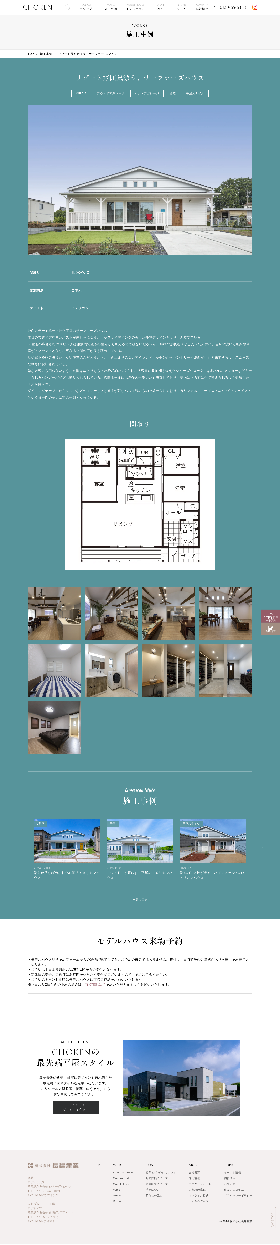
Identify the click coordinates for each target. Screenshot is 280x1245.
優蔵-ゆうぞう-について (161, 1174)
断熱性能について (157, 1179)
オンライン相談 (198, 1197)
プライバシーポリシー (238, 1197)
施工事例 (46, 53)
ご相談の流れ (197, 1191)
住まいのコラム (234, 1191)
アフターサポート (200, 1185)
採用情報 (194, 1179)
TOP (31, 53)
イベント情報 (232, 1174)
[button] (21, 848)
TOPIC (229, 1166)
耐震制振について (157, 1185)
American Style (123, 1174)
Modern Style (121, 1179)
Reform (118, 1202)
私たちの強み (154, 1197)
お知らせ (229, 1185)
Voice (116, 1191)
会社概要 (194, 1174)
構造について (154, 1191)
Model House (121, 1185)
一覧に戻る (140, 900)
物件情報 (229, 1179)
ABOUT (195, 1166)
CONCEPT (154, 1166)
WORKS (119, 1166)
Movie (117, 1197)
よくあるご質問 (198, 1202)
